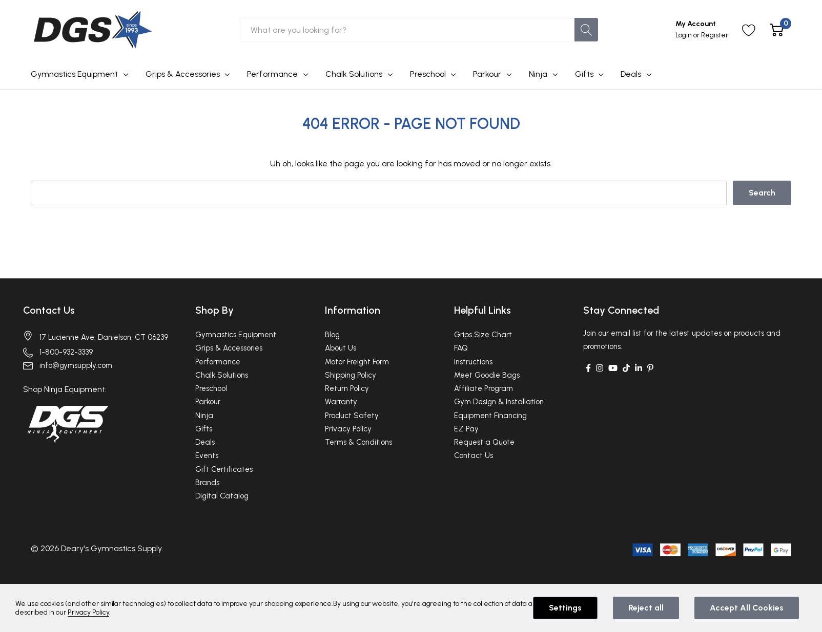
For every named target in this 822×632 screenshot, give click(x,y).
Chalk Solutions (353, 74)
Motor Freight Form (357, 361)
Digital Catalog (222, 495)
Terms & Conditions (358, 442)
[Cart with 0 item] (777, 30)
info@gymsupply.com (75, 365)
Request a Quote (484, 442)
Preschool (428, 74)
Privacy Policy (348, 428)
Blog (332, 334)
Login (684, 35)
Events (206, 455)
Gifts (584, 74)
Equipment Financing (490, 415)
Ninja (538, 74)
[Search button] (586, 29)
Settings (565, 608)
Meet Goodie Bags (487, 375)
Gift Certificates (224, 469)
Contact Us (49, 310)
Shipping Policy (350, 375)
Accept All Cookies (747, 608)
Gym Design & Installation (499, 401)
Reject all (646, 608)
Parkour (487, 74)
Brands (207, 482)
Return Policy (347, 388)
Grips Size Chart (483, 334)
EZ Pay (466, 428)
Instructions (473, 361)
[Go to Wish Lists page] (749, 30)
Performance (272, 74)
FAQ (461, 348)
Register (714, 35)
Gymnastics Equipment (74, 74)
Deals (631, 74)
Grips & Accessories (183, 74)
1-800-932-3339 (66, 351)
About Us (340, 348)
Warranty (341, 401)
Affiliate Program (483, 388)
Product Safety (352, 415)
